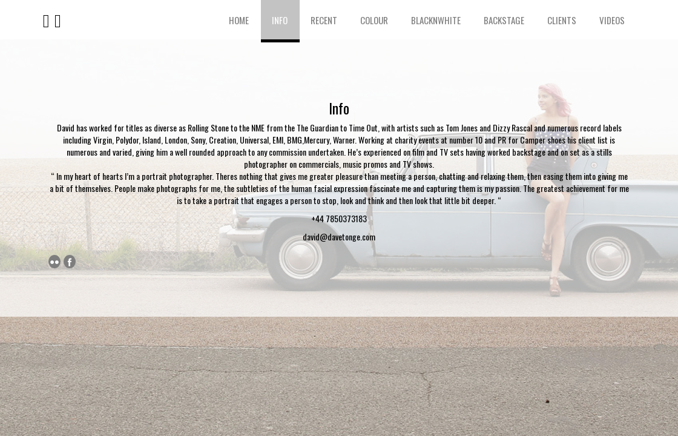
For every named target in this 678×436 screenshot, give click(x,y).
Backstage (504, 20)
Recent (324, 20)
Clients (561, 20)
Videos (612, 20)
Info (280, 20)
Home (239, 20)
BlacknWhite (436, 20)
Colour (374, 20)
